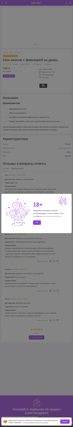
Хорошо (64, 421)
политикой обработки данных (54, 216)
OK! (37, 222)
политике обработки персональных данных (39, 422)
